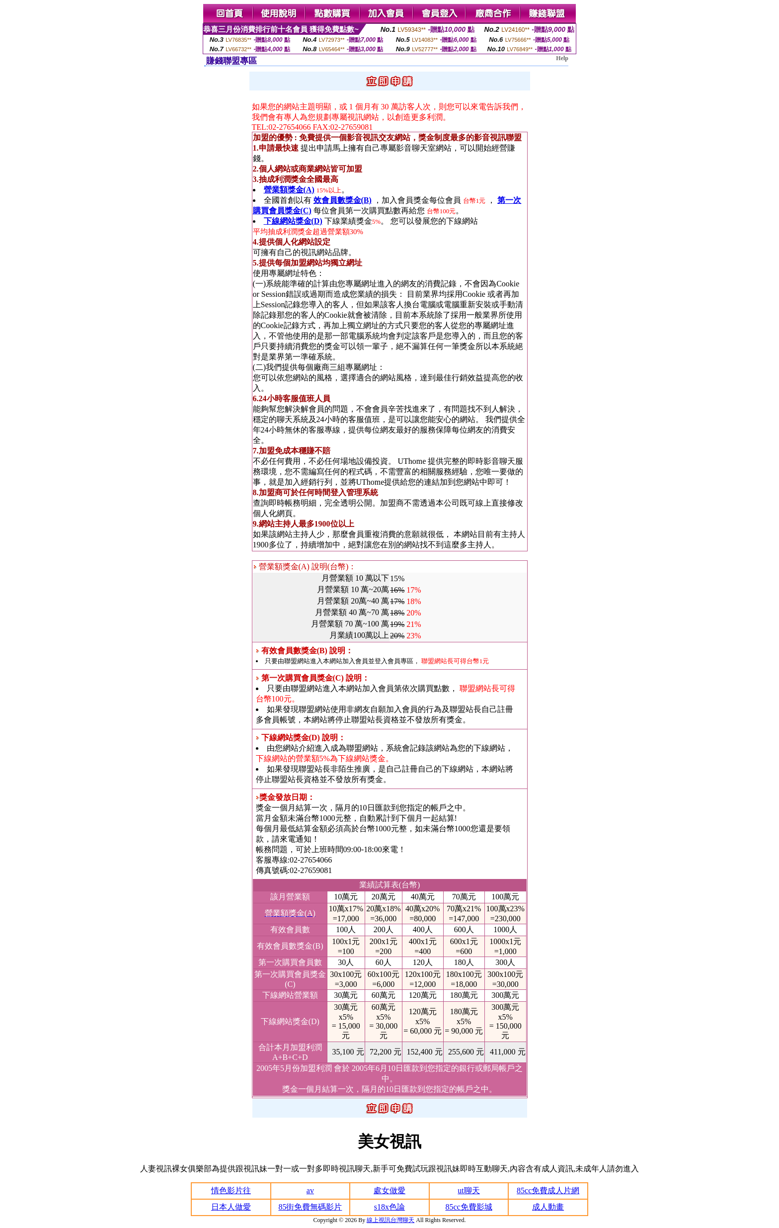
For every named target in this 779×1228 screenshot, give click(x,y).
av (310, 1190)
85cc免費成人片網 (548, 1190)
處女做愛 (389, 1190)
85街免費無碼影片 (310, 1207)
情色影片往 (231, 1190)
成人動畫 (548, 1207)
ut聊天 (468, 1190)
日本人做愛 (231, 1207)
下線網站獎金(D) (293, 221)
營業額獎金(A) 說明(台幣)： (305, 566)
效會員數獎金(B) (342, 200)
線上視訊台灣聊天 (390, 1220)
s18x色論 (389, 1207)
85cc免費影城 (468, 1207)
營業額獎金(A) (289, 189)
